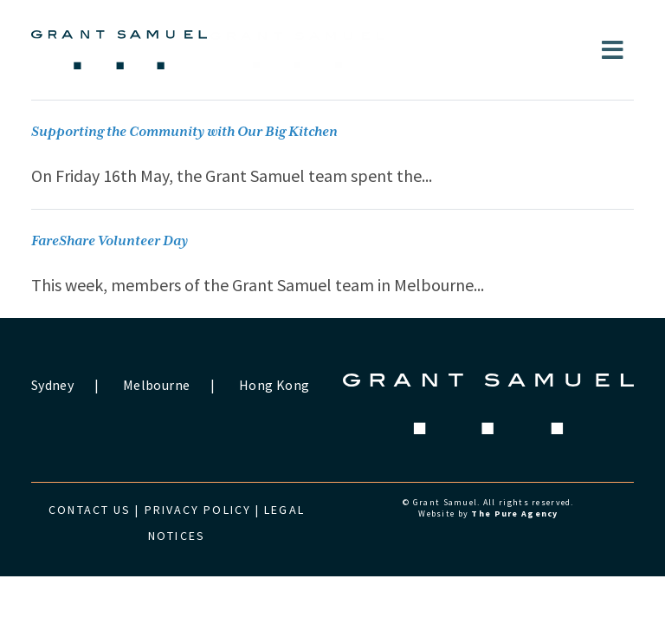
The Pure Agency (514, 513)
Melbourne (156, 384)
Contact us (89, 509)
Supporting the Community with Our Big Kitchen (184, 132)
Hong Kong (274, 384)
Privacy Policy (198, 509)
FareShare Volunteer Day (109, 241)
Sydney (52, 384)
